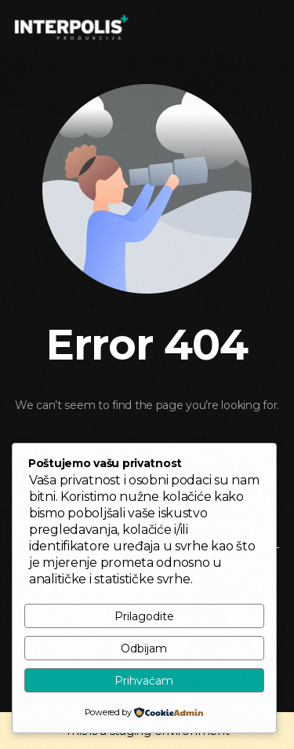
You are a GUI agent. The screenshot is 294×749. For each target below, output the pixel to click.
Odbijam (144, 648)
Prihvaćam (143, 681)
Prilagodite (144, 616)
